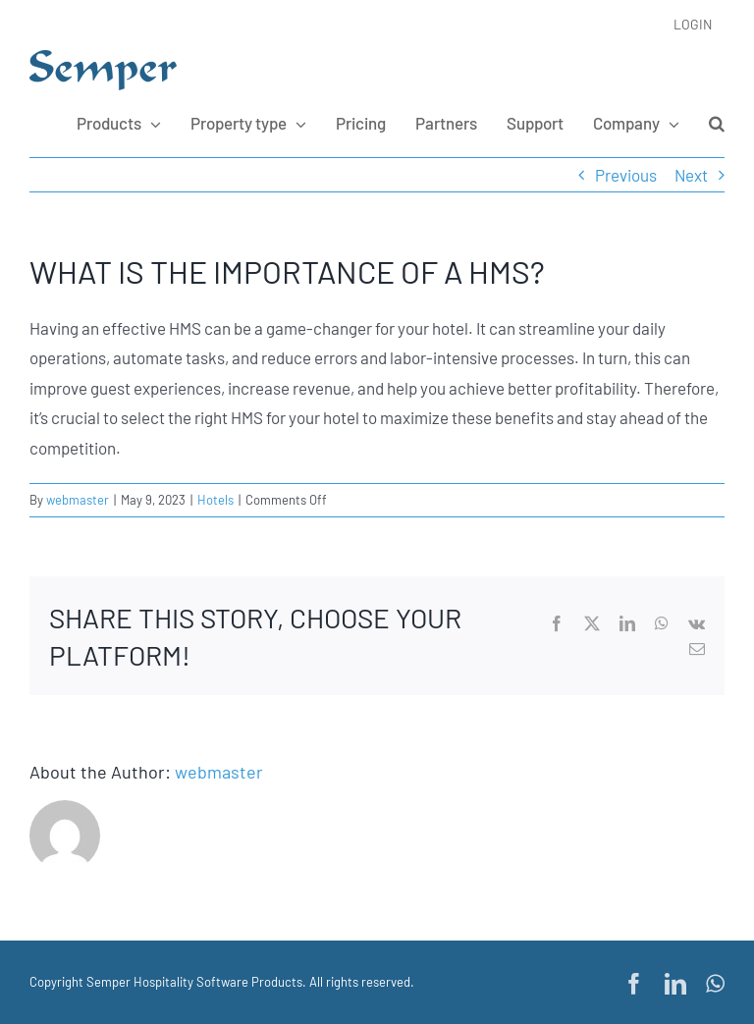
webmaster (77, 500)
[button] (717, 123)
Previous (626, 175)
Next (691, 175)
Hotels (215, 500)
